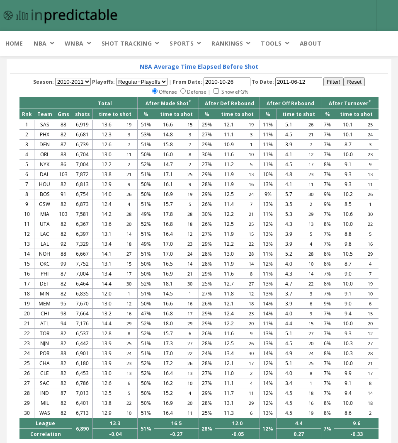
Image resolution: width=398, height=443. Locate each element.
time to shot (115, 114)
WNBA (74, 43)
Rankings (227, 43)
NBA (40, 43)
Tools (271, 43)
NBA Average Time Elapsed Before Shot (199, 66)
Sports (182, 43)
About (311, 43)
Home (14, 43)
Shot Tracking (127, 43)
